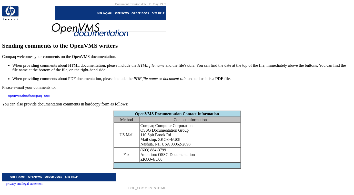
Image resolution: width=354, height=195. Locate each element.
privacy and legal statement (24, 184)
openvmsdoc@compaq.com (29, 96)
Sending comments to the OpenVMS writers (60, 45)
